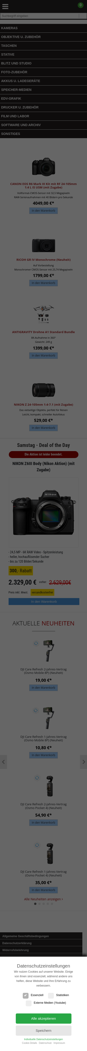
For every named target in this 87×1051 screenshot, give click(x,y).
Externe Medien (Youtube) (46, 1002)
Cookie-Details (29, 1043)
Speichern (44, 1030)
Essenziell (33, 995)
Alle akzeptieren (43, 1018)
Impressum (59, 1043)
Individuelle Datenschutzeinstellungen (43, 1039)
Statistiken (58, 995)
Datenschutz (45, 1043)
